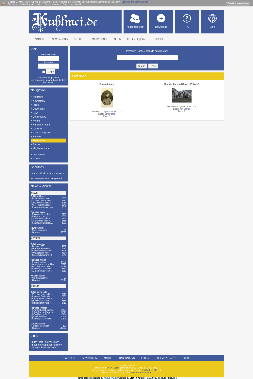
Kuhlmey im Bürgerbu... (42, 223)
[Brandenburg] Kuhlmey (42, 310)
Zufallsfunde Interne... (41, 219)
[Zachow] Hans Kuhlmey (43, 294)
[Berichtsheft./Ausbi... (41, 301)
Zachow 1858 (38, 246)
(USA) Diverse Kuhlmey (42, 312)
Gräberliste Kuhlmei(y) (42, 255)
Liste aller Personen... (41, 248)
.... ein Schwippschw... (42, 271)
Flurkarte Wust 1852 (41, 266)
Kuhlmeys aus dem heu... (43, 207)
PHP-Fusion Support (141, 372)
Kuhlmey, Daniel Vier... (42, 296)
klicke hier (48, 82)
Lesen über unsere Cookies (135, 2)
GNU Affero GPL (150, 370)
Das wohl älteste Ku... (41, 214)
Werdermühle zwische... (42, 298)
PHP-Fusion (113, 368)
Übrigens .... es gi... (40, 216)
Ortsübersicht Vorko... (41, 253)
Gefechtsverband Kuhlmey (44, 264)
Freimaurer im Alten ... (42, 303)
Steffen (112, 114)
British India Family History (45, 342)
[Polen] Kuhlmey (39, 316)
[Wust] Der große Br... (41, 314)
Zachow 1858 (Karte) (41, 200)
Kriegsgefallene (39, 262)
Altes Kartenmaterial (41, 205)
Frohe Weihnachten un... (43, 198)
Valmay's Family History (43, 347)
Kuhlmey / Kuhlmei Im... (42, 319)
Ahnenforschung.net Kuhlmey (46, 344)
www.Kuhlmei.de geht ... (42, 203)
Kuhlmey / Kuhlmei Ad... (42, 269)
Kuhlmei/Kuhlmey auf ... (42, 251)
